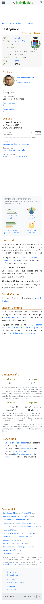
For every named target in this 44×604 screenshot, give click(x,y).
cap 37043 (28, 448)
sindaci (8, 457)
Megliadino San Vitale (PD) (15, 543)
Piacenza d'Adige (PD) (14, 533)
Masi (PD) (28, 516)
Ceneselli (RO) (26, 537)
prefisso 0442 (21, 451)
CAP (16, 454)
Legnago (32, 533)
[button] (40, 2)
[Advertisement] (22, 484)
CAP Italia (11, 579)
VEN (12, 23)
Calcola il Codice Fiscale (16, 443)
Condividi (37, 33)
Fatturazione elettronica (14, 150)
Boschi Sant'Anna (12, 540)
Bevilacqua (9, 547)
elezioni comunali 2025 (15, 317)
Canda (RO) (9, 537)
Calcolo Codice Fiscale (16, 582)
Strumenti (11, 587)
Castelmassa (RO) (12, 554)
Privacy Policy (12, 575)
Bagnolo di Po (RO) (12, 550)
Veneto (18, 38)
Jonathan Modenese (25, 78)
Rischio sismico (9, 103)
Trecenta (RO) (10, 530)
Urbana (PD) (9, 526)
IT (7, 23)
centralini (30, 454)
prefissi (22, 454)
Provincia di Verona (24, 23)
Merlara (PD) (29, 513)
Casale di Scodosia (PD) (29, 526)
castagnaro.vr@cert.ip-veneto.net (16, 144)
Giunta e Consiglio (23, 83)
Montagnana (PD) (27, 547)
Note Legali (11, 572)
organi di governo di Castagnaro (22, 333)
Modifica (26, 33)
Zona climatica (8, 109)
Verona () (20, 41)
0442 (17, 61)
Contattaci (11, 589)
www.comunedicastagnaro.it (14, 156)
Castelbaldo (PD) (11, 513)
